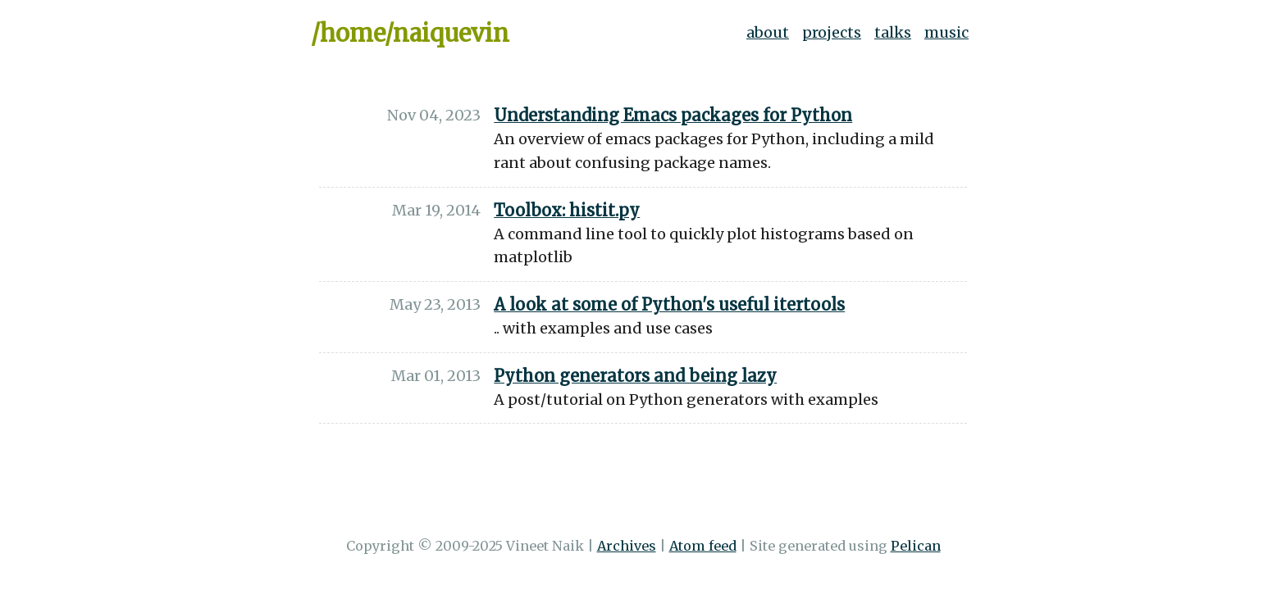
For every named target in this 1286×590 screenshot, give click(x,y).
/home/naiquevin (410, 33)
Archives (626, 546)
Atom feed (702, 546)
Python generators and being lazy (635, 375)
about (767, 32)
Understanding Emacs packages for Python (673, 115)
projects (831, 32)
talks (892, 32)
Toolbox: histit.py (567, 210)
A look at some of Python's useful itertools (669, 304)
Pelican (916, 546)
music (946, 32)
